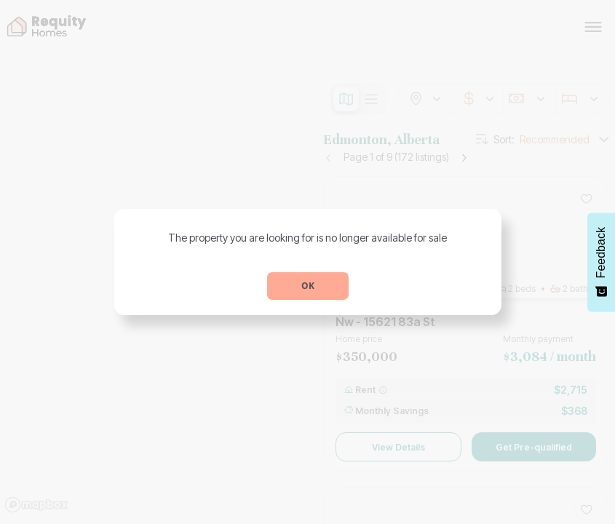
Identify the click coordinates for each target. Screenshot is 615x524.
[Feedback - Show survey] (601, 262)
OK (307, 285)
